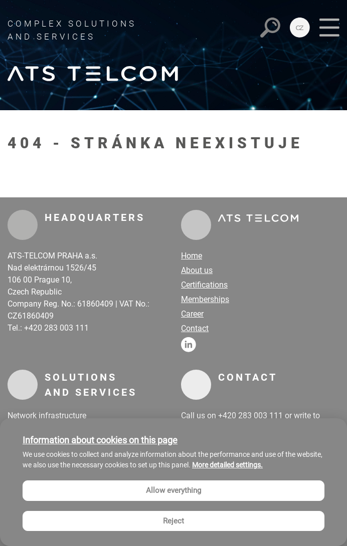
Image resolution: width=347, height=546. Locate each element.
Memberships (205, 299)
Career (192, 314)
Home (191, 255)
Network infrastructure (47, 415)
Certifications (204, 285)
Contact (195, 328)
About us (197, 270)
